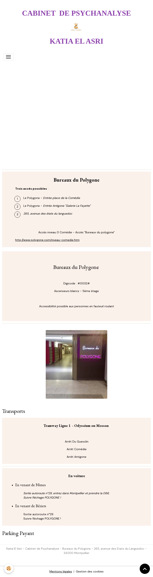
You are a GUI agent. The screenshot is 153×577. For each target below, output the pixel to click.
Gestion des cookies (90, 571)
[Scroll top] (145, 569)
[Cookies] (8, 568)
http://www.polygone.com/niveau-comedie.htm (47, 240)
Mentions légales (60, 571)
